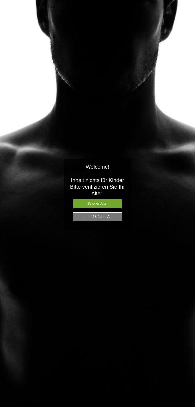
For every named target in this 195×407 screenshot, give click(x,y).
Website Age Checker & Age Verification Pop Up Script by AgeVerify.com (189, 406)
